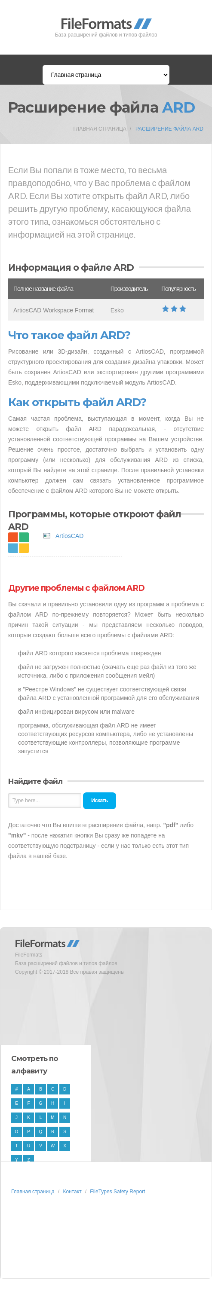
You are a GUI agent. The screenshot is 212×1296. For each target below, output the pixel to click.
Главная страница (100, 129)
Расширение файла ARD (169, 129)
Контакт (72, 1192)
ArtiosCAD (69, 535)
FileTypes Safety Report (117, 1192)
